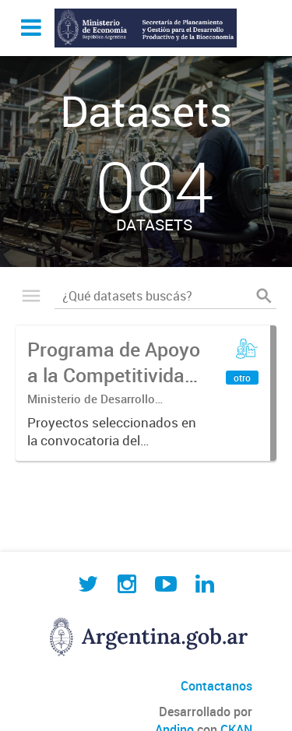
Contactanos (216, 685)
